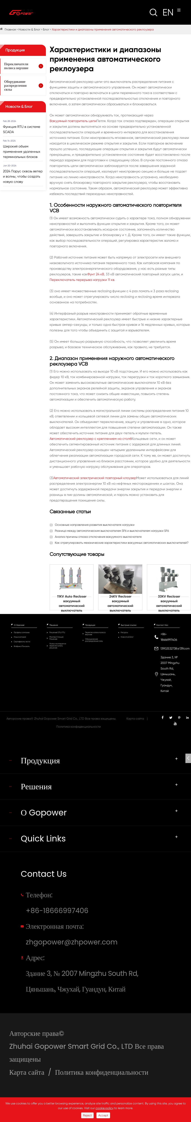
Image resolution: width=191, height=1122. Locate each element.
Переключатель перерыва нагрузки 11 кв (82, 280)
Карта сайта (135, 718)
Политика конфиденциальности (78, 726)
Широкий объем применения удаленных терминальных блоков (21, 151)
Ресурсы (124, 632)
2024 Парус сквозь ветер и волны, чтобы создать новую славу (23, 176)
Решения (54, 625)
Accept (103, 1115)
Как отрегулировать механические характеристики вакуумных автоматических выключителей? (122, 542)
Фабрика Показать (22, 646)
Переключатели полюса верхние (16, 66)
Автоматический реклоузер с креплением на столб (90, 439)
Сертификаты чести (22, 642)
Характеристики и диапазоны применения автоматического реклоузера (103, 29)
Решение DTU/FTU (57, 632)
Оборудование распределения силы (15, 85)
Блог (46, 29)
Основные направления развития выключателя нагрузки (94, 525)
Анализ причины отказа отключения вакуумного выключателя (98, 536)
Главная (10, 29)
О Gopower (19, 625)
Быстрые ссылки (128, 625)
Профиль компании (21, 632)
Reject (87, 1115)
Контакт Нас (162, 625)
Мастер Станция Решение (56, 638)
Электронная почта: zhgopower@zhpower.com (72, 934)
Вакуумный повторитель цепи (73, 121)
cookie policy (104, 1108)
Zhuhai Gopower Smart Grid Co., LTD (59, 718)
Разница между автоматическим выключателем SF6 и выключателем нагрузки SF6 (112, 530)
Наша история (20, 637)
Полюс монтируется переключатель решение (57, 646)
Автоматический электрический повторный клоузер (94, 478)
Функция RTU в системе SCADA (21, 129)
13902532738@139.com (175, 648)
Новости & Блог (29, 29)
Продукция (15, 50)
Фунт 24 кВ (95, 274)
